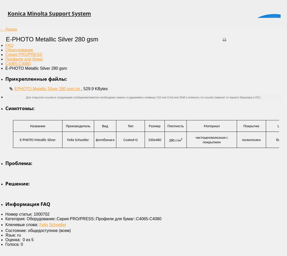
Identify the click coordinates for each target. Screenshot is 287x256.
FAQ (9, 45)
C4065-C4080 (18, 64)
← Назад (8, 29)
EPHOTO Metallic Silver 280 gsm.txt (47, 89)
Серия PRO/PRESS (23, 54)
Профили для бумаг (24, 59)
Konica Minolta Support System (49, 13)
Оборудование (19, 50)
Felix (43, 225)
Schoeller (57, 225)
